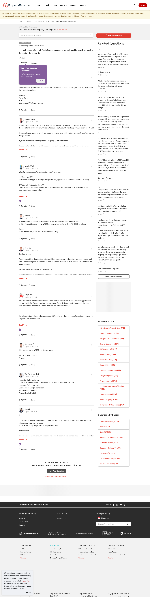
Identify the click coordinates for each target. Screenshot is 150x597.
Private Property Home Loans (59, 549)
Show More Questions (113, 276)
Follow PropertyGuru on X (128, 505)
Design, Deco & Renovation (112, 339)
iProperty (125, 533)
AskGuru (23, 549)
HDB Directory (25, 555)
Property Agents (108, 381)
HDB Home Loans (55, 552)
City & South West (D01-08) (110, 458)
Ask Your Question (57, 471)
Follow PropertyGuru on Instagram (117, 504)
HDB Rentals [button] (113, 549)
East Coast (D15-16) (107, 453)
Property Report (107, 533)
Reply (32, 110)
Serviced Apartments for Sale (88, 555)
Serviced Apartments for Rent (117, 555)
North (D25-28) (105, 432)
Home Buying (108, 354)
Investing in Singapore (110, 370)
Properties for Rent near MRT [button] (60, 575)
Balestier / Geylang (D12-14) (110, 448)
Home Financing (108, 360)
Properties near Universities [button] (89, 572)
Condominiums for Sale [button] (87, 552)
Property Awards (57, 533)
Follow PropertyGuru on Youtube (120, 504)
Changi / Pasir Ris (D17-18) (110, 422)
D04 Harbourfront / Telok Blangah (118, 569)
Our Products (23, 522)
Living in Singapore (109, 376)
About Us (22, 518)
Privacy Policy (26, 581)
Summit (84, 533)
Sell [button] (49, 5)
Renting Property (109, 400)
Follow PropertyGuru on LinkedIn (124, 504)
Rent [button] (40, 5)
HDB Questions (25, 43)
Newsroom (61, 518)
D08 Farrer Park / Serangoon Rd (118, 578)
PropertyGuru (26, 545)
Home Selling (107, 365)
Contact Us (62, 513)
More (83, 5)
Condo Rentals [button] (114, 552)
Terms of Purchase (73, 592)
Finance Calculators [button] (57, 555)
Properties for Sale (87, 545)
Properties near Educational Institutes (88, 566)
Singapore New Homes (30, 565)
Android (38, 504)
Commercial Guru (29, 533)
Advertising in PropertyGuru (112, 328)
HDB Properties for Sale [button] (87, 549)
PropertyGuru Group (27, 513)
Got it (41, 81)
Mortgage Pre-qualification (58, 558)
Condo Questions (109, 333)
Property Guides (26, 552)
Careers (22, 525)
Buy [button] (31, 5)
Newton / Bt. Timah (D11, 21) (110, 464)
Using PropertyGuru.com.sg (112, 405)
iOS (45, 504)
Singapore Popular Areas (118, 565)
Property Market (108, 394)
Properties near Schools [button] (88, 575)
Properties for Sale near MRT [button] (60, 572)
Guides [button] (73, 5)
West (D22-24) (105, 427)
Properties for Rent (116, 545)
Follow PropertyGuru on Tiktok (130, 505)
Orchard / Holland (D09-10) (110, 443)
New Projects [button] (61, 5)
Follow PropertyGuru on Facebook (113, 504)
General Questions (109, 344)
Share (34, 63)
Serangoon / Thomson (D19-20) (111, 437)
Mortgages (54, 545)
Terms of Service (44, 592)
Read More (23, 150)
